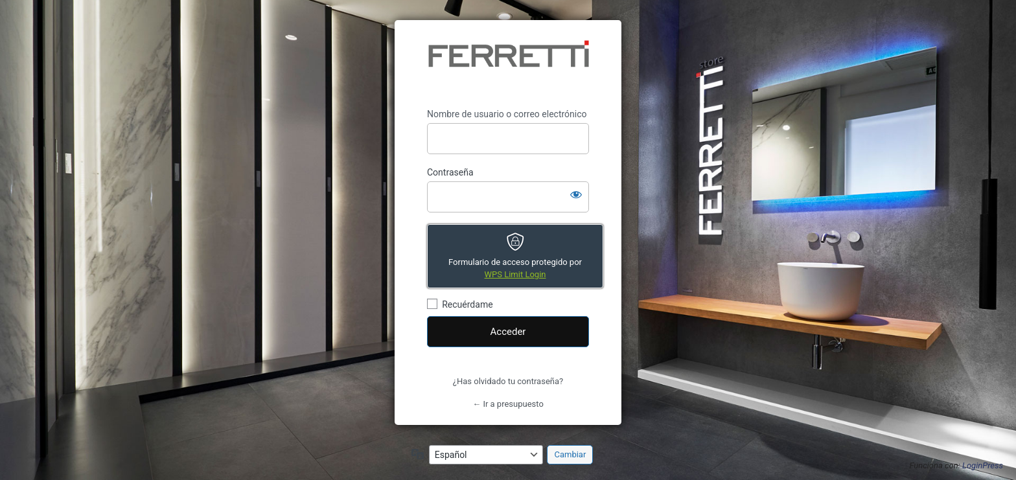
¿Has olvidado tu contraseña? (508, 381)
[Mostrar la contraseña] (576, 194)
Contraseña (450, 172)
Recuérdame (467, 304)
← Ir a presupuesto (508, 404)
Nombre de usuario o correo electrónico (507, 114)
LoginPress (982, 465)
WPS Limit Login (515, 274)
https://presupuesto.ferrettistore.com (508, 64)
